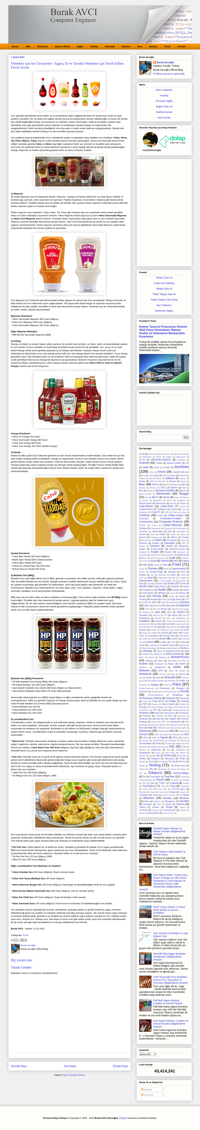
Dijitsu (183, 534)
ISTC (147, 609)
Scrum (143, 734)
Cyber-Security (172, 525)
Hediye (176, 590)
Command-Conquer (170, 518)
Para (139, 46)
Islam (172, 605)
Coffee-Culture (176, 515)
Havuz (186, 586)
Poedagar (159, 707)
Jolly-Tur (156, 615)
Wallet (186, 795)
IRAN (156, 606)
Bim (141, 490)
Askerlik (176, 472)
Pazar (173, 692)
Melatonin (158, 654)
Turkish (186, 783)
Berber (175, 485)
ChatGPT (155, 512)
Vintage (172, 792)
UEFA (155, 789)
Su (168, 750)
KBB (151, 624)
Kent (168, 624)
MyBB (182, 664)
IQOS (147, 605)
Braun (145, 500)
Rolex (156, 725)
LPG (173, 642)
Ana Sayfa (70, 1066)
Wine (146, 801)
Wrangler (147, 804)
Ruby (184, 725)
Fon (165, 564)
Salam (183, 728)
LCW (153, 639)
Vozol (169, 795)
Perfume (170, 698)
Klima (183, 627)
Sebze (166, 734)
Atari (187, 472)
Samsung (145, 730)
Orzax (149, 677)
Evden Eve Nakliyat (164, 283)
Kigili (159, 627)
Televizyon (169, 758)
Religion (173, 719)
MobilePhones (180, 657)
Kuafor (154, 633)
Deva (152, 534)
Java (157, 612)
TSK (152, 783)
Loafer (163, 642)
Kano (168, 618)
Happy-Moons (160, 586)
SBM (171, 730)
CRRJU (142, 525)
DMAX (174, 537)
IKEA (154, 602)
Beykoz (142, 488)
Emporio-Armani (177, 549)
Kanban (158, 618)
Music (171, 664)
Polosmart (181, 707)
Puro (170, 716)
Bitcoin (182, 490)
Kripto (145, 633)
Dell (169, 531)
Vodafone (143, 795)
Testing (94, 46)
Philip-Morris (158, 701)
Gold (150, 577)
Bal (150, 478)
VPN (177, 795)
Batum (173, 481)
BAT (164, 481)
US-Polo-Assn (178, 789)
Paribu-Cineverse (146, 688)
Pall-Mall (171, 681)
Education (169, 543)
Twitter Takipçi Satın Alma (164, 299)
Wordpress (170, 801)
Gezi (183, 572)
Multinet (143, 663)
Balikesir (170, 478)
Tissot (173, 769)
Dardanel (168, 528)
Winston (157, 801)
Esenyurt (158, 555)
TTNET (161, 783)
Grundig (150, 583)
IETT (187, 599)
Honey (172, 596)
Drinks (158, 540)
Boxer (176, 497)
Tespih (142, 766)
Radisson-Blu (145, 719)
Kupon (175, 633)
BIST (163, 488)
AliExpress (181, 457)
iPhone (164, 609)
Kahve (174, 615)
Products (144, 712)
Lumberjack (154, 645)
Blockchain (163, 493)
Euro (164, 558)
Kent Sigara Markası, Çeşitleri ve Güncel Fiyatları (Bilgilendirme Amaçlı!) (170, 1023)
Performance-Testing (150, 698)
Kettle (186, 624)
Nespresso (160, 667)
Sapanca (162, 731)
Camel (182, 506)
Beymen (153, 488)
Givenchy (162, 575)
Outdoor (185, 678)
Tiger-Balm (162, 769)
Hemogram (148, 593)
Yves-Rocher (169, 810)
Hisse (172, 593)
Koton (186, 630)
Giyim (173, 575)
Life (140, 642)
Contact (181, 46)
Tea (150, 756)
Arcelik (166, 467)
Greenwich (180, 581)
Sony (187, 743)
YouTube (143, 810)
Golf (173, 578)
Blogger (184, 493)
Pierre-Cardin (168, 704)
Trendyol (175, 780)
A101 (141, 454)
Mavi (187, 651)
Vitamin (183, 792)
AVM (165, 475)
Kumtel (164, 633)
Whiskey (167, 798)
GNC (141, 578)
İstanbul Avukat (164, 112)
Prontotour (184, 713)
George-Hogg (156, 572)
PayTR (165, 692)
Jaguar (186, 609)
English (155, 551)
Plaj (141, 707)
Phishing (185, 701)
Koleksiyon (165, 630)
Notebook (145, 674)
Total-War (169, 776)
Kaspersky (181, 621)
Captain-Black (146, 509)
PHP (145, 704)
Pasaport (180, 688)
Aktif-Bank (147, 457)
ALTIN (142, 460)
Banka (142, 481)
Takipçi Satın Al (164, 277)
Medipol (146, 654)
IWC (155, 609)
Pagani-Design (157, 681)
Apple (146, 467)
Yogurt (182, 807)
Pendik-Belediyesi (155, 695)
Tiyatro (183, 769)
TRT (144, 783)
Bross (169, 500)
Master (15, 46)
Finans (156, 565)
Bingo (149, 491)
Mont (160, 661)
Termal (171, 761)
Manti (154, 648)
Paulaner (143, 691)
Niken (171, 671)
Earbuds (143, 543)
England (142, 552)
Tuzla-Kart (184, 786)
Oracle (182, 674)
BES (183, 484)
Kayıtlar (146, 1089)
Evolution (185, 558)
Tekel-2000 (181, 756)
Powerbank (144, 710)
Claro (183, 512)
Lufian (183, 642)
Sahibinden (161, 728)
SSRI (184, 747)
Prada (165, 710)
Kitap (167, 627)
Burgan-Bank (145, 503)
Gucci (160, 583)
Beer (142, 484)
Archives (181, 467)
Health (162, 589)
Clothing (144, 515)
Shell (154, 738)
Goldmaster (163, 578)
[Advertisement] (164, 212)
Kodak (153, 630)
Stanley (142, 750)
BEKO (165, 485)
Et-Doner (154, 558)
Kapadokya (180, 618)
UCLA (145, 789)
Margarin (164, 648)
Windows (184, 798)
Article (161, 471)
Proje (157, 713)
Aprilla (156, 467)
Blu (146, 497)
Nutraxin (162, 674)
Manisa (145, 648)
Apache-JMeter (174, 463)
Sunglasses (144, 753)
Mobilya (149, 661)
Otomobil (110, 46)
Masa (159, 651)
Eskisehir (170, 555)
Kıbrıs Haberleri (164, 90)
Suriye (158, 753)
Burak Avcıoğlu (165, 62)
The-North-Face (178, 765)
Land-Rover (184, 636)
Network (144, 670)
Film (145, 564)
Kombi (176, 630)
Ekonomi (155, 546)
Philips (172, 701)
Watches (148, 798)
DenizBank (181, 531)
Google (183, 578)
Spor (163, 747)
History (182, 593)
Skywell (145, 740)
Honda (156, 596)
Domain (185, 537)
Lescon (174, 638)
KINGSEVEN (147, 627)
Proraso (147, 716)
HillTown (162, 593)
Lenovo (162, 638)
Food (25, 935)
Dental (142, 534)
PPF (155, 710)
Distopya (155, 537)
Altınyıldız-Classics (161, 459)
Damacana (155, 528)
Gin (152, 575)
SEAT (156, 734)
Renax (154, 722)
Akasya (186, 454)
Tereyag (161, 762)
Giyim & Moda (62, 46)
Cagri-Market (146, 506)
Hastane (175, 586)
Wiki (28, 46)
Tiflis (151, 769)
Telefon (142, 758)
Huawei (154, 599)
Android (144, 462)
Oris (141, 678)
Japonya (146, 612)
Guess (171, 583)
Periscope (184, 698)
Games (152, 568)
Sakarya (173, 728)
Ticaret (142, 769)
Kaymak (142, 624)
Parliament (165, 688)
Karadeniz (144, 621)
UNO (165, 789)
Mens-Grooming (175, 653)
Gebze (142, 572)
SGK (145, 737)
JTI (165, 615)
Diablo (162, 534)
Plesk (149, 707)
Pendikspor (177, 695)
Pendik (184, 691)
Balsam (183, 478)
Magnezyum (184, 645)
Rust (141, 728)
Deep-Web (157, 531)
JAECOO (176, 609)
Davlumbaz (181, 528)
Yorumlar (147, 1094)
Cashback (161, 509)
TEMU (182, 758)
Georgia (172, 572)
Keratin (178, 624)
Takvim (183, 753)
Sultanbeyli (180, 750)
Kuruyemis (153, 636)
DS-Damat (171, 540)
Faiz (175, 560)
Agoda (176, 454)
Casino (174, 509)
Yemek (169, 807)
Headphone (148, 590)
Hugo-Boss (175, 599)
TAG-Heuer (170, 753)
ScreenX (182, 731)
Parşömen (42, 46)
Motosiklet (172, 661)
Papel (166, 685)
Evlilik (172, 557)
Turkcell (174, 783)
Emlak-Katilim (157, 549)
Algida (168, 457)
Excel (153, 560)
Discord (143, 537)
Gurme (182, 583)
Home (142, 596)
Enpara (168, 552)
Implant (172, 602)
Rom (164, 725)
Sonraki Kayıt (19, 1066)
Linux (149, 641)
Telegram (155, 758)
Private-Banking (179, 710)
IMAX (163, 602)
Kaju (184, 615)
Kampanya (144, 618)
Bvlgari (183, 503)
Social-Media (145, 743)
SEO (186, 734)
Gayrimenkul (178, 568)
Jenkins (181, 612)
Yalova (142, 807)
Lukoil (142, 645)
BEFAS (155, 484)
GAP (166, 569)
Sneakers (172, 740)
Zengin (183, 810)
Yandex (155, 807)
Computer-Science (171, 521)
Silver (175, 737)
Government (145, 580)
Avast (156, 475)
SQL (172, 746)
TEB (157, 755)
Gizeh (183, 575)
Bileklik (174, 488)
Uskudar (142, 792)
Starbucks (156, 750)
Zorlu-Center (168, 813)
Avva (173, 475)
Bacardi (183, 475)
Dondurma (146, 540)
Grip (141, 583)
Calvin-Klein (167, 506)
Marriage (147, 651)
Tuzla (173, 786)
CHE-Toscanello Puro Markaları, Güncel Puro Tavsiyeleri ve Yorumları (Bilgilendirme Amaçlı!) (170, 980)
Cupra (154, 525)
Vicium (162, 792)
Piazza (155, 704)
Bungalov (181, 500)
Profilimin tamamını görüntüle (169, 73)
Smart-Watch (158, 740)
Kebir (159, 624)
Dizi (164, 537)
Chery (175, 512)
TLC (141, 773)
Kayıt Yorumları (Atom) (73, 1075)
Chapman (143, 512)
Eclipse (155, 543)
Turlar (163, 786)
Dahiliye (143, 528)
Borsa (166, 497)
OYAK (144, 681)
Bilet (184, 488)
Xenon (168, 804)
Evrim (144, 561)
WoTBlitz (184, 801)
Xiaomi (180, 804)
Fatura (185, 560)
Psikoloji (159, 716)
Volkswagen (158, 795)
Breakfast (157, 500)
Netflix (177, 667)
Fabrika (165, 560)
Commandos (146, 521)
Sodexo (168, 743)
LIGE (184, 639)
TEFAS (167, 755)
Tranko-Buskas (145, 780)
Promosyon (169, 713)
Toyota (183, 777)
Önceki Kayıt (120, 1066)
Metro (141, 657)
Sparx (144, 747)
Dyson (183, 540)
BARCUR (154, 481)
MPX (183, 661)
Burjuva (173, 503)
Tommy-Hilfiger (181, 773)
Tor (144, 777)
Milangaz (162, 657)
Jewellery (143, 615)
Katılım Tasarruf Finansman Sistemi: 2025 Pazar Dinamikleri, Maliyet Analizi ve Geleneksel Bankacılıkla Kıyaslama (163, 331)
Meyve (151, 657)
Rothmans (174, 725)
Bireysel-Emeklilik (165, 490)
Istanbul (184, 605)
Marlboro (185, 648)
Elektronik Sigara (164, 310)
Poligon (170, 707)
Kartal (158, 621)
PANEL (182, 681)
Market (174, 648)
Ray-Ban (160, 719)
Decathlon (143, 531)
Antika (159, 463)
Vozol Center (164, 117)
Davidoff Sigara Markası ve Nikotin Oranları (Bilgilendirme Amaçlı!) (169, 831)
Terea (151, 761)
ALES (158, 457)
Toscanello (155, 777)
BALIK (159, 478)
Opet (173, 674)
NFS (161, 671)
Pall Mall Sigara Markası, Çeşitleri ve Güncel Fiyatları (168, 1002)
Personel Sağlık (164, 101)
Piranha (182, 704)
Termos (182, 761)
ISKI (164, 605)
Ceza (184, 509)
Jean (169, 612)
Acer (150, 454)
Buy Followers (164, 305)
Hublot (164, 599)
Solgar (178, 743)
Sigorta (164, 737)
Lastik (144, 639)
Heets (186, 590)
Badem (142, 478)
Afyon (167, 454)
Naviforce (143, 667)
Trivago (186, 780)
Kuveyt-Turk (168, 636)
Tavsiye (142, 756)
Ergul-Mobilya (145, 555)
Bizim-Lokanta (145, 494)
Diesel (173, 534)
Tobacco (126, 46)
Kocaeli (142, 630)
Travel (167, 46)
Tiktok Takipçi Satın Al (164, 294)
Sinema (186, 738)
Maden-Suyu (168, 645)
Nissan (182, 671)
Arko (151, 472)
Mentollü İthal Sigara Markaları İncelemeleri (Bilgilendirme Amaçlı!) (169, 956)
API (187, 463)
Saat (150, 727)
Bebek (183, 481)
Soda (158, 743)
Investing (184, 602)
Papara (155, 684)
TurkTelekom (149, 786)
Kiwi (175, 627)
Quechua (181, 716)
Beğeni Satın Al (164, 106)
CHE (167, 512)
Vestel (152, 792)
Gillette (142, 575)
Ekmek (142, 546)
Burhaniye (161, 503)
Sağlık (80, 46)
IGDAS (145, 602)
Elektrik (169, 546)
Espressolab (183, 555)
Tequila (142, 762)
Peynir (145, 701)
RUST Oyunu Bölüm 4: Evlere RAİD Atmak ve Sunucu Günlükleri (169, 910)
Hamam (153, 46)
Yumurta (155, 810)
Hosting (164, 95)
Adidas (159, 454)
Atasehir (145, 475)
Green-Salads (165, 581)
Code (160, 515)
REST (163, 722)
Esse (144, 558)
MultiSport (159, 664)
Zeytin (141, 813)
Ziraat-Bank (153, 813)
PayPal (155, 692)
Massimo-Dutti (173, 651)
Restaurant (175, 722)
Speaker (154, 747)
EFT (184, 543)
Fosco (141, 569)
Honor (182, 596)
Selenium (176, 734)
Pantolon (143, 685)
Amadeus (181, 460)
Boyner (186, 497)
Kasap (169, 621)
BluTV (155, 497)
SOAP (183, 740)
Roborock (146, 725)
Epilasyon (181, 552)
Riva (187, 722)
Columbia (143, 518)
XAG (159, 804)
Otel (158, 677)
